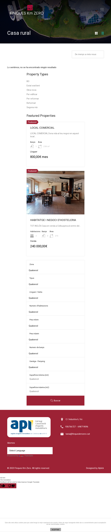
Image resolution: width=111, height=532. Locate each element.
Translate (26, 455)
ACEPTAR (55, 530)
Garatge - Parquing (37, 361)
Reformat (31, 103)
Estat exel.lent (33, 85)
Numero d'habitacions (38, 306)
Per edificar (32, 94)
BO (28, 81)
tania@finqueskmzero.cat (78, 434)
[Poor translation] (11, 485)
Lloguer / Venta (35, 292)
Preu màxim (34, 333)
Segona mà (32, 107)
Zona (31, 264)
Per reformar (33, 98)
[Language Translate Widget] (30, 450)
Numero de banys (36, 347)
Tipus (31, 278)
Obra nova (31, 90)
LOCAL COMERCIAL (42, 127)
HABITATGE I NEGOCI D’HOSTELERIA (53, 220)
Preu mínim (34, 320)
